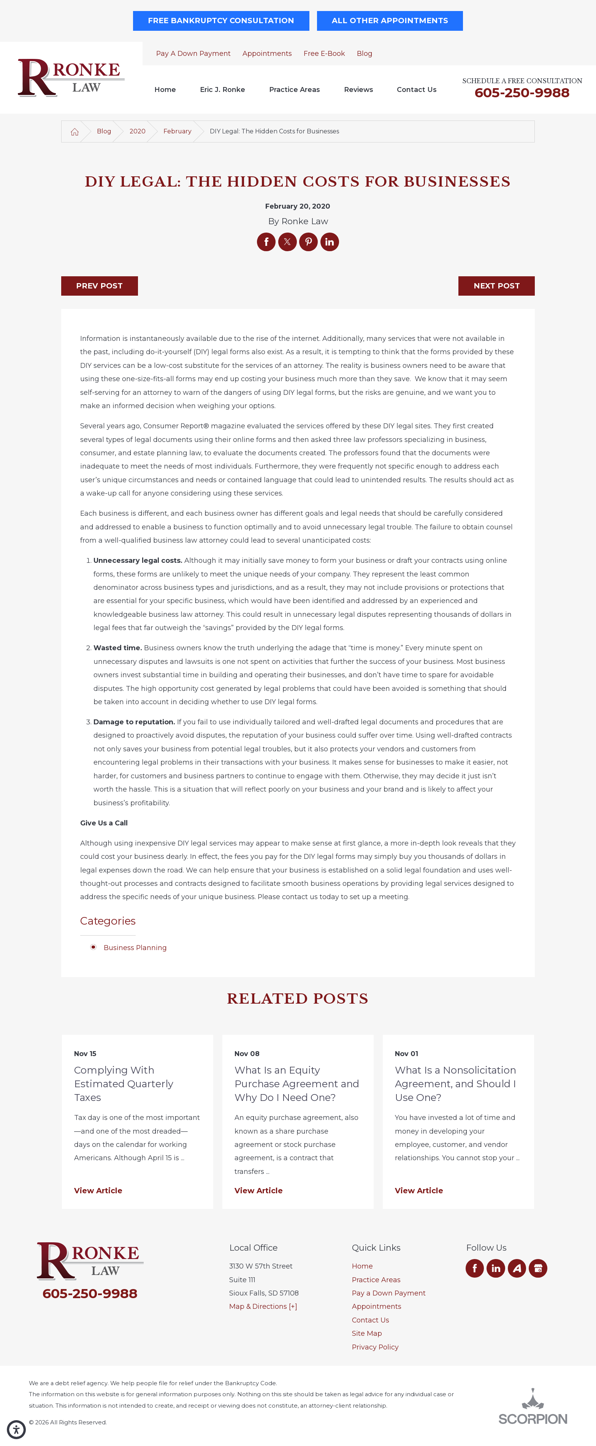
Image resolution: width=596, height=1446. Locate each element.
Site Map (367, 1333)
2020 (138, 131)
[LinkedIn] (496, 1268)
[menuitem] (165, 89)
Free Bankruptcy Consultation (221, 20)
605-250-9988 (522, 92)
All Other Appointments (390, 20)
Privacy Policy (375, 1347)
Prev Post (99, 285)
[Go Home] (75, 131)
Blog (364, 53)
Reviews (358, 89)
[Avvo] (517, 1268)
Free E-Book (324, 53)
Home (165, 89)
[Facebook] (475, 1268)
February (177, 131)
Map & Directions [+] (263, 1306)
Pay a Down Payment (193, 53)
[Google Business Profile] (538, 1268)
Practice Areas (294, 89)
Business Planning (135, 948)
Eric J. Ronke (222, 89)
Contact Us (417, 89)
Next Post (497, 285)
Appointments (267, 53)
